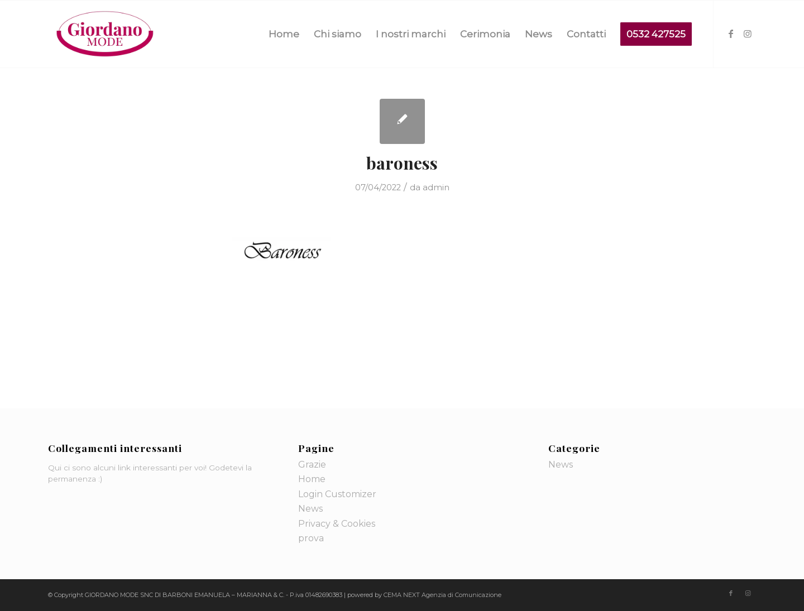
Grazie (312, 464)
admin (436, 187)
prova (311, 538)
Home (312, 479)
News (310, 508)
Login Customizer (337, 494)
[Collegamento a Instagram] (747, 33)
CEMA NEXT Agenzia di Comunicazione (442, 595)
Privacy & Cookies (336, 523)
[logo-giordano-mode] (105, 34)
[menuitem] (284, 34)
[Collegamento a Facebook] (730, 33)
